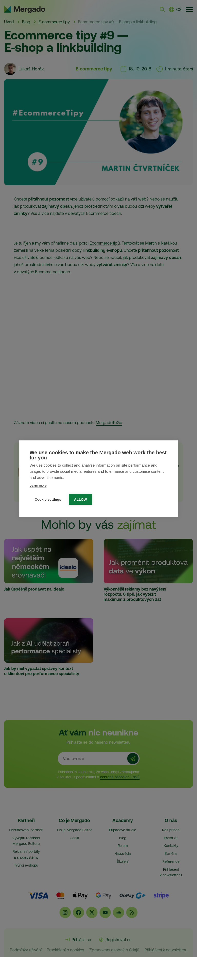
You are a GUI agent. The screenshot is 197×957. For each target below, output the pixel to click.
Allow (80, 499)
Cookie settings (48, 499)
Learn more (37, 485)
